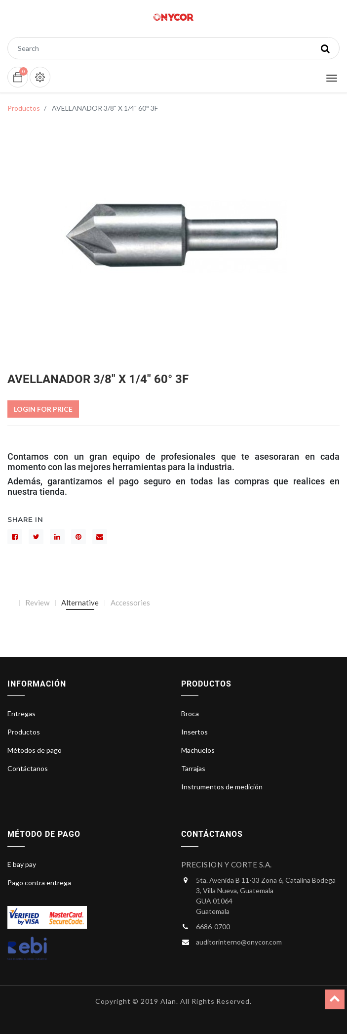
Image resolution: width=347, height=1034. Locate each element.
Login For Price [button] (43, 409)
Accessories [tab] (130, 602)
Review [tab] (37, 602)
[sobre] (99, 536)
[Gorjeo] (36, 536)
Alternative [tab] (80, 602)
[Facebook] (14, 536)
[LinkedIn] (57, 536)
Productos (23, 108)
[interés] (78, 536)
